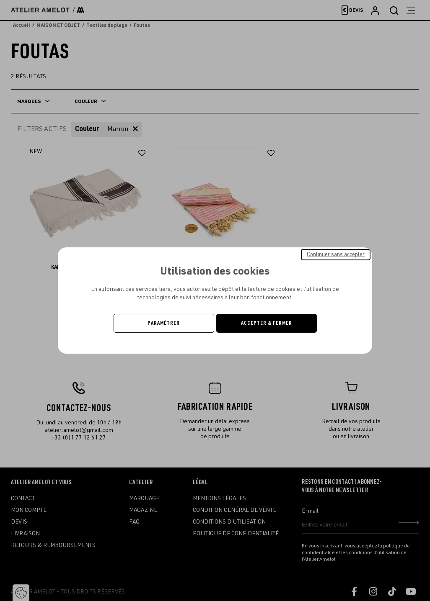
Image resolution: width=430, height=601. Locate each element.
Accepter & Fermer (266, 323)
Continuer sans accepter (336, 254)
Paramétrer (164, 323)
